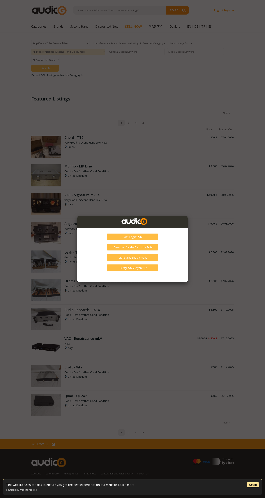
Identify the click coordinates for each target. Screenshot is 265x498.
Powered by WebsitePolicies (21, 489)
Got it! (253, 484)
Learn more (126, 485)
